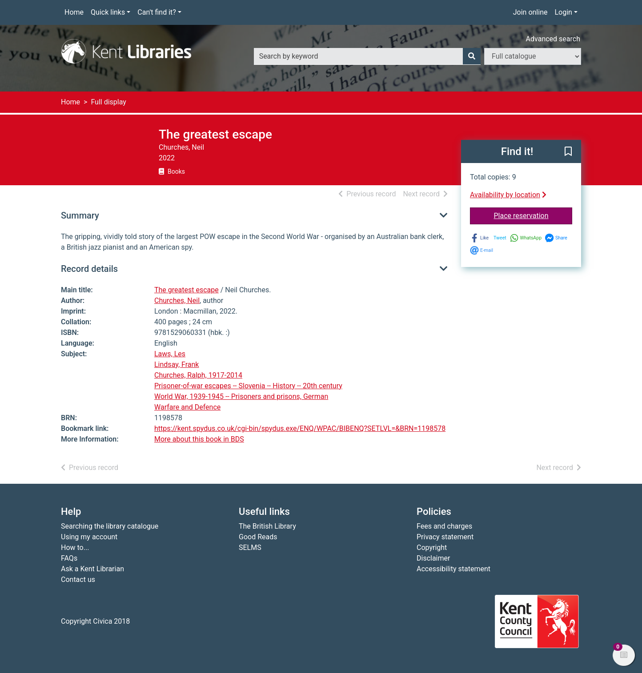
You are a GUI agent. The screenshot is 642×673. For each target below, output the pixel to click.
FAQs (69, 558)
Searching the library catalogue (109, 526)
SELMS (250, 547)
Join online (530, 12)
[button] (568, 152)
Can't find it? (156, 12)
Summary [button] (80, 215)
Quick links (108, 12)
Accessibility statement (453, 569)
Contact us (78, 579)
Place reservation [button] (533, 215)
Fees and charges (444, 526)
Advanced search (553, 39)
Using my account (89, 537)
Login (563, 12)
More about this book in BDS (199, 439)
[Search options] (532, 56)
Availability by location (508, 195)
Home (74, 12)
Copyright (432, 547)
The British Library (267, 526)
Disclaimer (433, 558)
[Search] (472, 56)
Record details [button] (89, 268)
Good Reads (258, 537)
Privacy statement (445, 537)
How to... (75, 547)
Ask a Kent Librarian (92, 569)
